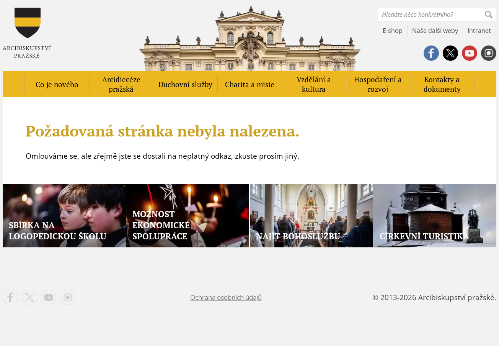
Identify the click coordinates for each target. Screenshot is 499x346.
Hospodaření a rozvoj (378, 84)
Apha (27, 33)
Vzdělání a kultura (314, 84)
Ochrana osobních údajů (226, 297)
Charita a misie (249, 84)
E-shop (393, 30)
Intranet (479, 30)
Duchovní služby (185, 84)
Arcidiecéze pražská (121, 84)
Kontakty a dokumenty (442, 84)
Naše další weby (435, 30)
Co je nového (57, 84)
